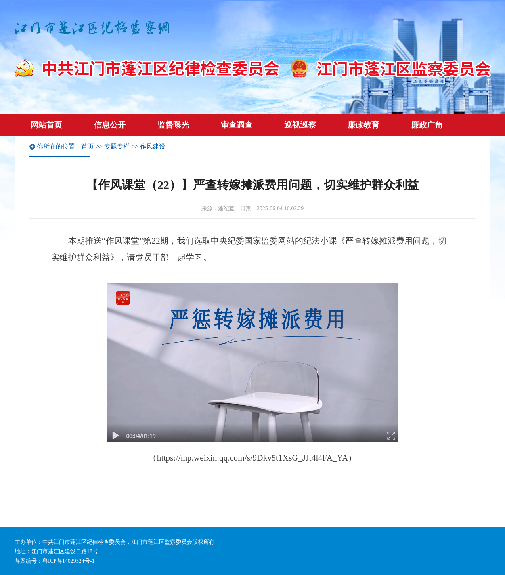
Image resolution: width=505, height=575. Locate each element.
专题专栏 (117, 146)
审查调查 (236, 124)
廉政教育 (363, 124)
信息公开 (110, 124)
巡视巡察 (300, 124)
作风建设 (152, 146)
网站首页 (46, 124)
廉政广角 (427, 124)
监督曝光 (173, 124)
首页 (87, 146)
